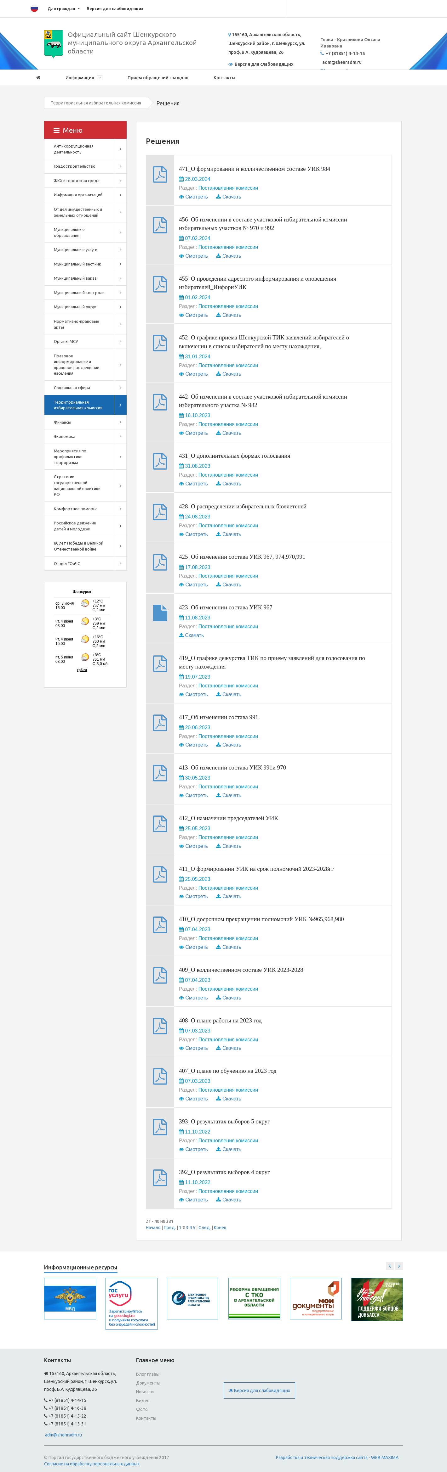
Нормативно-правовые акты (76, 324)
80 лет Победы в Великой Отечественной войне (78, 546)
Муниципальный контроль (79, 292)
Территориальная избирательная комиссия (96, 102)
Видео (143, 1400)
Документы (148, 1382)
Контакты (224, 77)
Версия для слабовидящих (115, 8)
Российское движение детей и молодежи (75, 526)
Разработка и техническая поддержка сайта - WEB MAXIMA (337, 1457)
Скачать (231, 196)
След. (204, 1227)
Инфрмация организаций (78, 195)
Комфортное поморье (76, 509)
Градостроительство (74, 166)
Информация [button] (84, 77)
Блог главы (147, 1374)
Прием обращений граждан (158, 77)
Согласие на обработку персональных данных (92, 1463)
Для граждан (61, 8)
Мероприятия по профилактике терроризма (70, 457)
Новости (145, 1391)
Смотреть (196, 196)
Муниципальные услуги (75, 249)
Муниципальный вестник (77, 264)
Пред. (170, 1227)
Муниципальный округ (75, 307)
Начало (153, 1227)
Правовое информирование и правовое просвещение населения (76, 365)
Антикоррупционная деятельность (74, 149)
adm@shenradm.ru (63, 1434)
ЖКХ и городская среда (77, 180)
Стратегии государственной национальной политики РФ (77, 485)
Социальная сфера (72, 387)
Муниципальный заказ (75, 278)
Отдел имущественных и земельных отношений (78, 212)
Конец (220, 1227)
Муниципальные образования (69, 232)
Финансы (62, 422)
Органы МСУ (66, 341)
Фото (142, 1409)
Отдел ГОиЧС (67, 563)
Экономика (64, 436)
